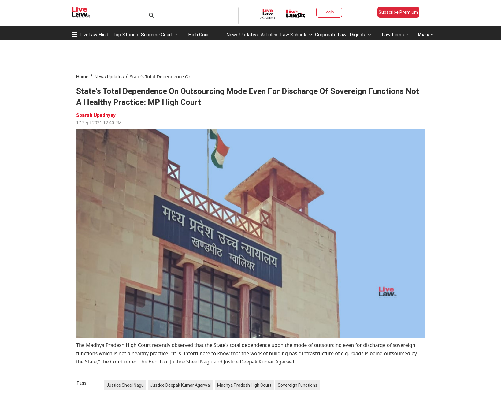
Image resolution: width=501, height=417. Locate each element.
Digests (358, 35)
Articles (269, 35)
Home (82, 77)
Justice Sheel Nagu (125, 385)
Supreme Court (157, 35)
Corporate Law (331, 35)
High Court (199, 35)
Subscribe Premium (398, 12)
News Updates (242, 35)
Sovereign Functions (297, 385)
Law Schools (296, 35)
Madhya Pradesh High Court (244, 385)
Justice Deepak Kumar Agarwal (180, 385)
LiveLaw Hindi (94, 35)
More (426, 34)
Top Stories (125, 35)
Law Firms (395, 35)
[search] (189, 15)
